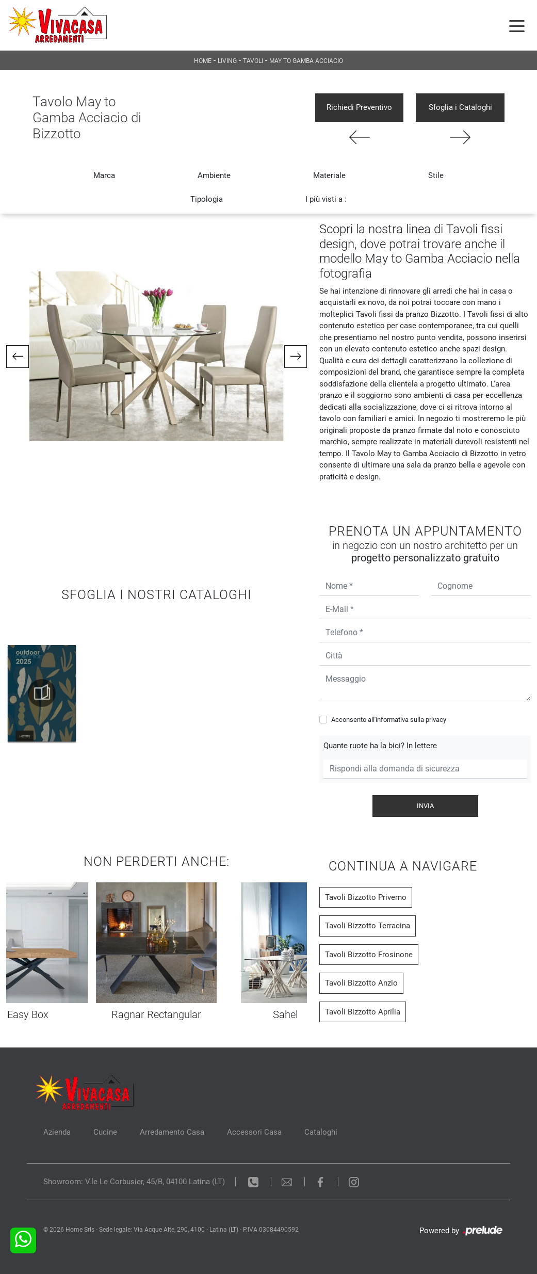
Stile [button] (436, 175)
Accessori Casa (254, 1132)
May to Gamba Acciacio (306, 60)
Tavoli (253, 60)
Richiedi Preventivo (359, 107)
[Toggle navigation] (517, 25)
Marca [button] (104, 175)
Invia (425, 806)
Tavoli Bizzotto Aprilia (362, 1012)
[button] (17, 356)
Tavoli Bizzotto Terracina (367, 925)
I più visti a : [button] (326, 199)
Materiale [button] (329, 175)
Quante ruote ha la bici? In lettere (380, 745)
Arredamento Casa (172, 1132)
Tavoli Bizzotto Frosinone (369, 954)
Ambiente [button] (214, 175)
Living (227, 60)
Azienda (57, 1132)
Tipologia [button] (206, 199)
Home (202, 60)
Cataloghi (320, 1132)
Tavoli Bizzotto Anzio (361, 983)
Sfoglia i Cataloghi (460, 107)
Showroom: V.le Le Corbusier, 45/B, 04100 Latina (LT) (134, 1181)
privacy (436, 719)
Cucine (105, 1132)
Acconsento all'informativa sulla (388, 719)
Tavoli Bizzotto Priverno (365, 897)
